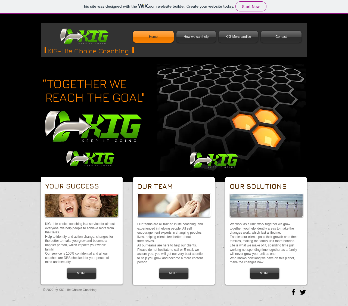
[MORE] (81, 273)
